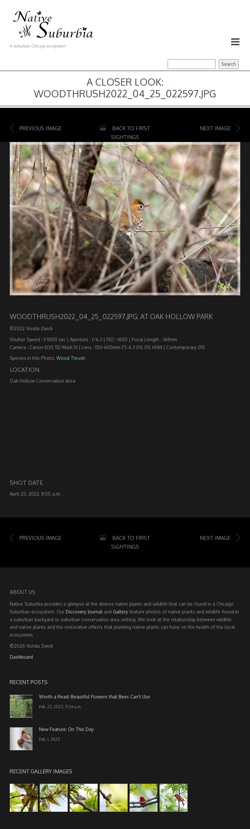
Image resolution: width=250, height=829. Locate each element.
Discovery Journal (84, 611)
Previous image (41, 128)
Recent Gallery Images (41, 771)
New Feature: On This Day (66, 729)
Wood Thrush (70, 358)
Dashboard (21, 657)
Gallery (120, 611)
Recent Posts (29, 682)
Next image (215, 128)
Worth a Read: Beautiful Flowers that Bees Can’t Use (94, 696)
